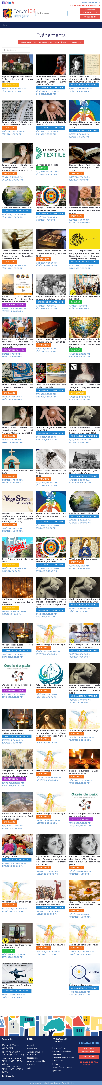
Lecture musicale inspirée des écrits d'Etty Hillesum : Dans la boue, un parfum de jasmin (84, 860)
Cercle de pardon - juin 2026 (84, 513)
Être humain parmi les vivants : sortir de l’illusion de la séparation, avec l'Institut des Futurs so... (84, 343)
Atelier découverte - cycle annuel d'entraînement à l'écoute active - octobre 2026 (84, 689)
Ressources (33, 1058)
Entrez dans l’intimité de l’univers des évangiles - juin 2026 (51, 473)
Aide (29, 1068)
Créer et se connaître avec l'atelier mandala (51, 386)
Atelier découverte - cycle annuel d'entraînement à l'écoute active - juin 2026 (84, 430)
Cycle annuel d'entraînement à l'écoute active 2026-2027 (84, 600)
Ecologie (56, 1064)
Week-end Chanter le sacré (83, 559)
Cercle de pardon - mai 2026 (17, 207)
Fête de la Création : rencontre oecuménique (51, 686)
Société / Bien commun (62, 1067)
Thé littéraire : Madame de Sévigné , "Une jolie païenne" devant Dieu (84, 387)
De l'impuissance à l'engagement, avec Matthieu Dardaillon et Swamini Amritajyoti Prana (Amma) (84, 254)
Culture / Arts (57, 1061)
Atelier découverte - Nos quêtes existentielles (17, 646)
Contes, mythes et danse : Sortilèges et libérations (51, 903)
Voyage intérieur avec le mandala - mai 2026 (51, 209)
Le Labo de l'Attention (80, 985)
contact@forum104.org (13, 1054)
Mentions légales (35, 1083)
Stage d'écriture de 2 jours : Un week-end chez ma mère (51, 297)
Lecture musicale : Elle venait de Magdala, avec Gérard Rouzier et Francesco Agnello (51, 733)
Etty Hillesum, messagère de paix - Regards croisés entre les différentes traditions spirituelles (51, 860)
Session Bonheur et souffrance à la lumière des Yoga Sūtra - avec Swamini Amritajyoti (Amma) (17, 517)
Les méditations (58, 1048)
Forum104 (32, 1048)
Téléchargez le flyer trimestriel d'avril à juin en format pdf (51, 42)
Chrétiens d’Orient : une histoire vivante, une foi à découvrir (17, 602)
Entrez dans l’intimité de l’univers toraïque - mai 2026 (17, 123)
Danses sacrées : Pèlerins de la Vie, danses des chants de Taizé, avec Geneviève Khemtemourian (17, 254)
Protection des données (51, 1083)
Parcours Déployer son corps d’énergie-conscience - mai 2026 (84, 125)
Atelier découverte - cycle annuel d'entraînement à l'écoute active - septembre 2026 (51, 603)
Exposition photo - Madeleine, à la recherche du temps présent (17, 79)
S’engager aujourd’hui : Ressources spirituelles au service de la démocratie (17, 773)
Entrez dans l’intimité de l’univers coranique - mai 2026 (84, 168)
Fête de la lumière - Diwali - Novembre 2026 (84, 772)
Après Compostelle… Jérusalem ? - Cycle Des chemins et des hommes (17, 299)
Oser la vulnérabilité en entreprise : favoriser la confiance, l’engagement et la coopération (17, 343)
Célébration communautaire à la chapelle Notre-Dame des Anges (84, 210)
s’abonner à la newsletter (84, 5)
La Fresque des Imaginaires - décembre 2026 (17, 946)
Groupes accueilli (35, 1061)
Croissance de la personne (63, 1057)
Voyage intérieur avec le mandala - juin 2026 (51, 560)
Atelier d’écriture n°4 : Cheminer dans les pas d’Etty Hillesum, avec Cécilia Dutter (84, 79)
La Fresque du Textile (47, 165)
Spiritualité (56, 1071)
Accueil (30, 1045)
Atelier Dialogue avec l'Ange (50, 644)
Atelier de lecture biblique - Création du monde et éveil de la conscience (17, 816)
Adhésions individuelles (90, 11)
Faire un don (90, 17)
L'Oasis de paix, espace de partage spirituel (17, 686)
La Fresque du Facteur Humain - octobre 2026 (84, 646)
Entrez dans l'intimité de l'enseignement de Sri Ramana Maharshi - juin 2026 (17, 430)
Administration (68, 1083)
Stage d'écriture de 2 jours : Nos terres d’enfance (84, 471)
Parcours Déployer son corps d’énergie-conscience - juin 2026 (51, 516)
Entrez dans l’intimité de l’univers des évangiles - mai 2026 (51, 253)
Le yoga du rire (10, 856)
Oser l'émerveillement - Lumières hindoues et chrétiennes (84, 905)
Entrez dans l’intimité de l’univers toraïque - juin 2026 (51, 340)
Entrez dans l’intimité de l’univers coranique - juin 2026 (17, 387)
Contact (31, 1064)
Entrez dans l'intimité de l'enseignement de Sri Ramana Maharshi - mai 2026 (17, 168)
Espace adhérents (89, 3)
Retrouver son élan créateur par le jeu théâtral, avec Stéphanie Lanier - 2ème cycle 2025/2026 (51, 80)
